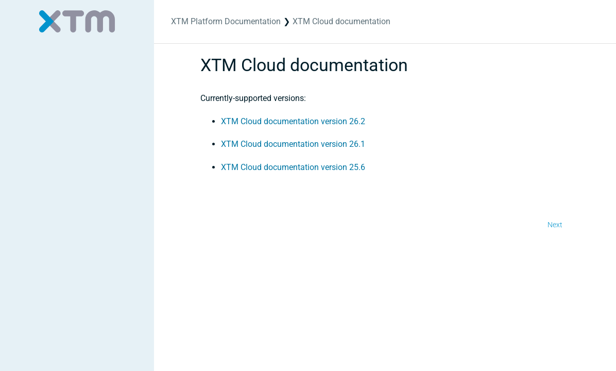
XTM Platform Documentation (226, 21)
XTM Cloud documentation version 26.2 (293, 121)
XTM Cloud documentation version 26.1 (293, 144)
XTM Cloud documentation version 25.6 (293, 167)
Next (554, 225)
